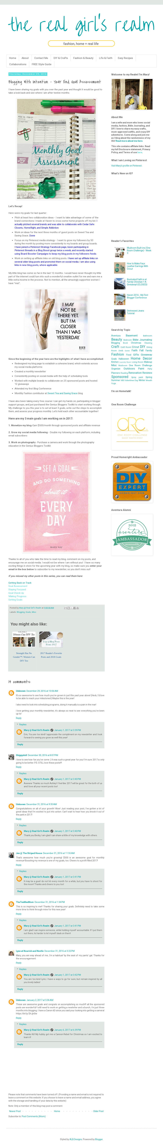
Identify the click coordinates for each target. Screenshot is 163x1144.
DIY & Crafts (61, 58)
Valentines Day (131, 380)
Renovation (135, 372)
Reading (124, 373)
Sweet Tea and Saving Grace (62, 393)
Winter (142, 380)
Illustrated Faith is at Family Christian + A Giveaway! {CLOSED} (137, 282)
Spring (149, 377)
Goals (28, 612)
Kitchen (115, 362)
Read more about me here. (129, 141)
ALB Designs (76, 1139)
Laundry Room (125, 362)
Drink (121, 350)
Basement (132, 335)
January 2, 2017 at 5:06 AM (39, 1000)
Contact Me (41, 58)
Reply (18, 718)
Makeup (148, 362)
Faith (134, 350)
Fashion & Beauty (83, 58)
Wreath (149, 380)
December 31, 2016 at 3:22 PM (60, 951)
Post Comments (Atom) (34, 1116)
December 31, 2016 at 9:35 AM (41, 804)
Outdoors (129, 368)
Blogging (21, 612)
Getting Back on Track (19, 582)
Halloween (124, 359)
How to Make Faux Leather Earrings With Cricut (137, 266)
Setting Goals (15, 599)
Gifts (136, 354)
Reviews (147, 372)
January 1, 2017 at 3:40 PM (67, 779)
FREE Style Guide (41, 64)
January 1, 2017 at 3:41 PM (67, 877)
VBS (122, 380)
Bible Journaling (142, 339)
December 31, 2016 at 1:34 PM (50, 902)
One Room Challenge (140, 365)
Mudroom (122, 365)
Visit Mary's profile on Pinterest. (126, 165)
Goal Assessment (17, 586)
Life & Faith (105, 58)
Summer (115, 380)
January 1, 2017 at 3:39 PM (67, 730)
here (139, 152)
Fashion (117, 354)
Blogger (99, 1139)
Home (12, 58)
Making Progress (17, 596)
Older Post (98, 1111)
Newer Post (15, 1111)
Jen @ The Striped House (29, 853)
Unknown (21, 691)
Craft (115, 347)
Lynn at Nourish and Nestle (30, 951)
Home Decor (141, 358)
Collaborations (17, 64)
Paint (141, 368)
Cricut (135, 346)
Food (128, 354)
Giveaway (146, 354)
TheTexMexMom (25, 902)
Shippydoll (21, 755)
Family (149, 350)
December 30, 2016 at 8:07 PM (43, 755)
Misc (34, 612)
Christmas (136, 343)
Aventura (116, 335)
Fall (141, 350)
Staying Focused (17, 589)
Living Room (137, 362)
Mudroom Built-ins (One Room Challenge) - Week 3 (139, 250)
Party (150, 369)
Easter (127, 351)
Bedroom (128, 340)
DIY (142, 347)
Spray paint (137, 377)
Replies (22, 724)
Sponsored (119, 377)
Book (125, 343)
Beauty (116, 339)
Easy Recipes (125, 58)
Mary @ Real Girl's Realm (37, 730)
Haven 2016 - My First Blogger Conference (137, 296)
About (25, 58)
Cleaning (148, 343)
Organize (115, 368)
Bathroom (147, 336)
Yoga (113, 383)
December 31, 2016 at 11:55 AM (59, 853)
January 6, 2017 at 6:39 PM (67, 1030)
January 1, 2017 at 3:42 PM (67, 975)
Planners (115, 373)
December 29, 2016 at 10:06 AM (42, 691)
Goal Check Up (16, 593)
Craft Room (126, 347)
